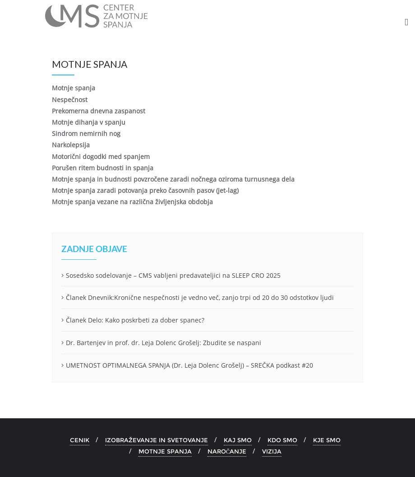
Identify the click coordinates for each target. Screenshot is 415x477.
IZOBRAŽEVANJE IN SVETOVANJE (156, 440)
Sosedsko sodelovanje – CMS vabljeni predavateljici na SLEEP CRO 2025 (173, 275)
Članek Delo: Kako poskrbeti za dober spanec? (135, 320)
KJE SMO (327, 440)
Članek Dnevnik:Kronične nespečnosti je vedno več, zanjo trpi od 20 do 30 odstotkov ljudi (200, 297)
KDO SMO (282, 440)
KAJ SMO (238, 440)
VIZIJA (271, 451)
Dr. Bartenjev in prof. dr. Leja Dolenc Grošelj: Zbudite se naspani (163, 342)
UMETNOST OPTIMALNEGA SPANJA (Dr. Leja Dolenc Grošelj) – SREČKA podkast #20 (189, 365)
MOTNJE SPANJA (165, 451)
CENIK (79, 440)
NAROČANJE (227, 451)
